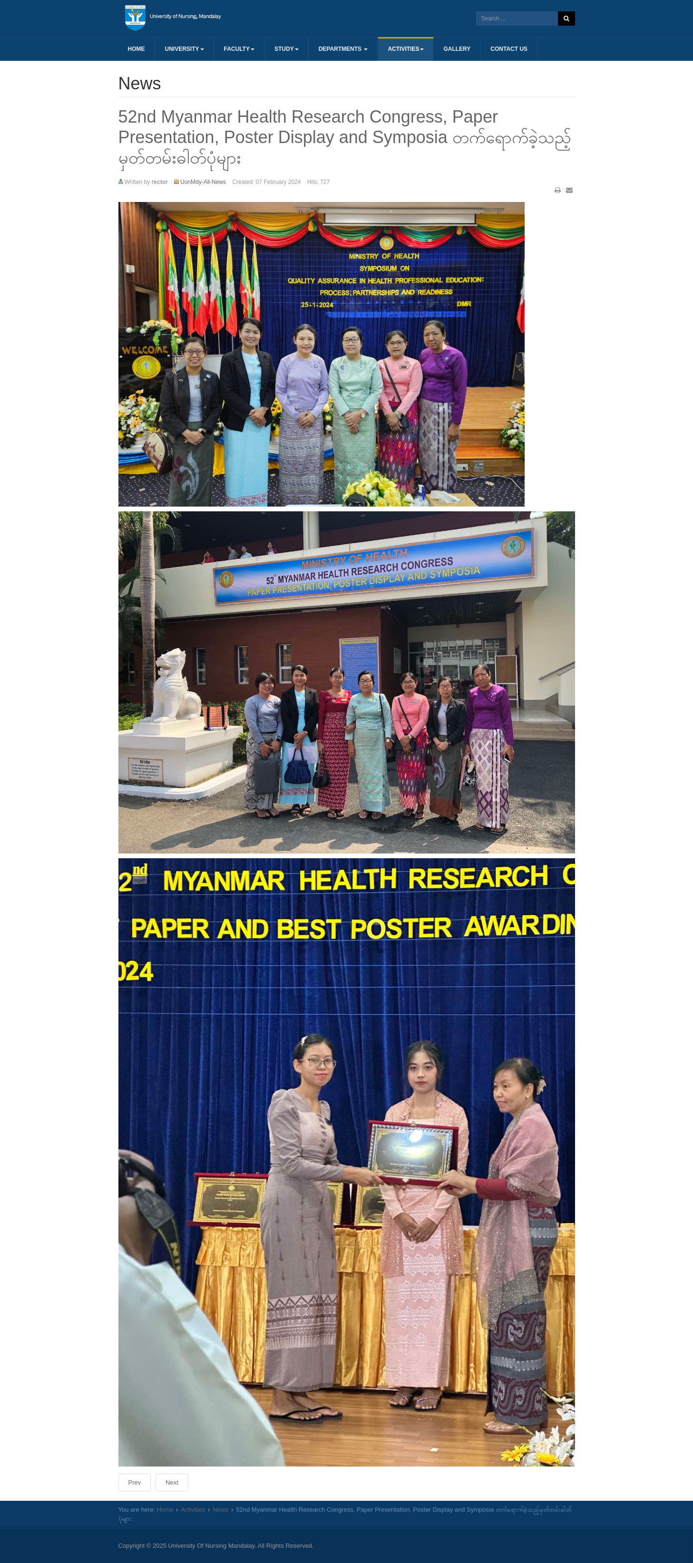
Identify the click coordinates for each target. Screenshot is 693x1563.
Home (136, 49)
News (220, 1509)
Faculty (239, 49)
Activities (406, 49)
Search (566, 18)
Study (286, 49)
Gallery (456, 49)
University (184, 49)
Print (558, 190)
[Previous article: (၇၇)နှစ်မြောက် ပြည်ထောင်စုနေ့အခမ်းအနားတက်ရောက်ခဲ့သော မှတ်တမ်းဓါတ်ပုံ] (134, 1482)
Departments (343, 49)
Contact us (508, 49)
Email (569, 190)
